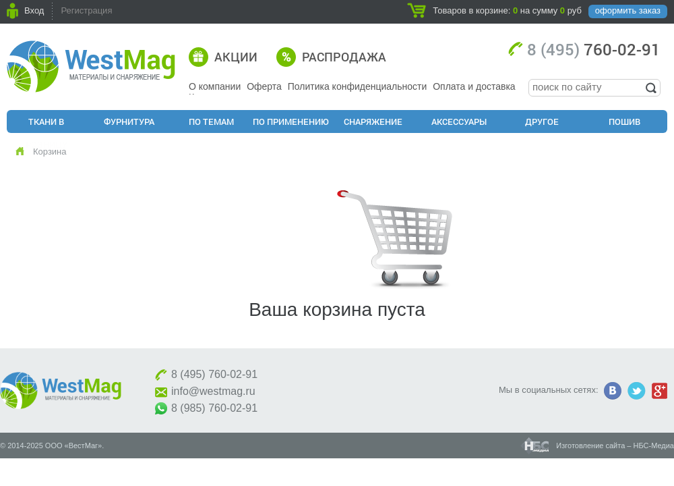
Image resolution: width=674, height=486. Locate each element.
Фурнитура (129, 121)
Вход (34, 10)
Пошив (624, 121)
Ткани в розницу (46, 124)
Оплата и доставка (474, 86)
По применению (291, 121)
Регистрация (86, 10)
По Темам (211, 121)
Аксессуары (459, 121)
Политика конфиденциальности (357, 86)
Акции (235, 57)
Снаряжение (373, 121)
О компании (215, 86)
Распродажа (344, 57)
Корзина (50, 151)
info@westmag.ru (213, 391)
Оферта (264, 86)
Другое (542, 121)
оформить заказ (628, 10)
